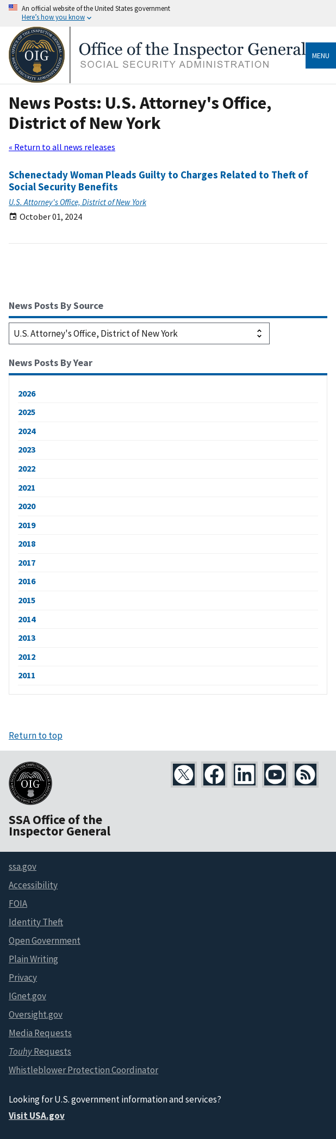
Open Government (44, 940)
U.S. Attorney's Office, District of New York (77, 202)
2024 (26, 430)
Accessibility (33, 885)
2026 (26, 393)
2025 (26, 411)
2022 (26, 468)
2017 (26, 562)
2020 (26, 505)
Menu (320, 55)
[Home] (157, 80)
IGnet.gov (27, 996)
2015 (26, 600)
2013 (26, 637)
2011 (26, 675)
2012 (26, 656)
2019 (26, 524)
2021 (26, 487)
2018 (26, 543)
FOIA (18, 903)
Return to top (36, 735)
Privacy (23, 977)
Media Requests (40, 1033)
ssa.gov (22, 866)
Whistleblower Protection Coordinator (83, 1070)
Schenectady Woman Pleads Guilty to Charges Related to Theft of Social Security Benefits (158, 181)
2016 (26, 580)
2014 (26, 619)
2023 (26, 449)
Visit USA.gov (37, 1116)
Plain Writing (33, 959)
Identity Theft (36, 922)
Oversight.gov (36, 1014)
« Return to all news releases (62, 146)
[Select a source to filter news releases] (139, 333)
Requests (40, 1051)
